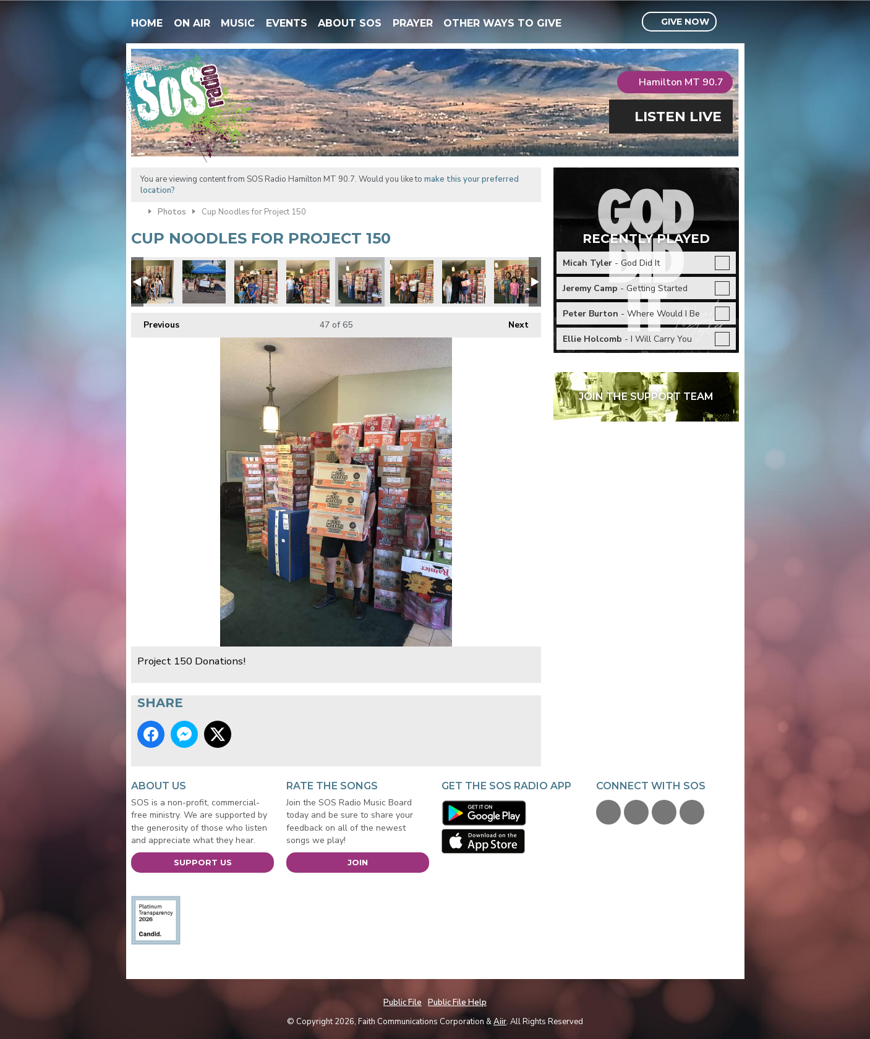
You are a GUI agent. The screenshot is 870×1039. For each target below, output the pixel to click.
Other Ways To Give (502, 23)
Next (512, 322)
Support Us (203, 862)
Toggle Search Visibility (731, 22)
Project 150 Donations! (152, 281)
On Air (192, 23)
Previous (155, 322)
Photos (172, 212)
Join (358, 862)
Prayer (413, 23)
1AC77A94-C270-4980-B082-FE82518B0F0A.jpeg (463, 281)
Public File (402, 1002)
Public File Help (457, 1002)
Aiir (499, 1021)
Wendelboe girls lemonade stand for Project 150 (204, 281)
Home (147, 23)
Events (286, 23)
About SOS (350, 23)
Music (238, 23)
